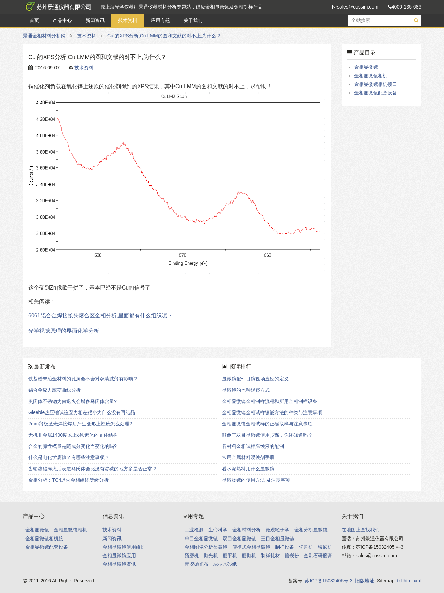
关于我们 (193, 20)
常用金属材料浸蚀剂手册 (248, 457)
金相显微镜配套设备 (375, 92)
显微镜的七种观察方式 (246, 390)
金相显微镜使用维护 (123, 547)
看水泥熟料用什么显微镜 (248, 468)
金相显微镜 (366, 67)
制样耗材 (270, 555)
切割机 (306, 547)
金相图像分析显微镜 (206, 547)
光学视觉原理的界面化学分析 (63, 331)
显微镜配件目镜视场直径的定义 (255, 378)
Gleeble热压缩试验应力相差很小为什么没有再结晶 (81, 412)
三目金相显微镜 (277, 538)
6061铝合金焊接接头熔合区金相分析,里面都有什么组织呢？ (100, 315)
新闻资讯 (95, 20)
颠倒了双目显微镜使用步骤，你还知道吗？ (267, 435)
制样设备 (284, 547)
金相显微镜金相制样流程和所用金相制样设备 (269, 401)
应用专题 (160, 20)
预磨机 (192, 555)
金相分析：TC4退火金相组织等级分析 (68, 480)
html (407, 580)
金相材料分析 (246, 529)
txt (399, 580)
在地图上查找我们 (361, 529)
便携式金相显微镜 (251, 547)
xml (417, 580)
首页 (34, 20)
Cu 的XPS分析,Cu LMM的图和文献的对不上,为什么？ (164, 35)
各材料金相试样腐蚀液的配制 (253, 446)
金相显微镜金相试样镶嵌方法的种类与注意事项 (272, 412)
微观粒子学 (277, 529)
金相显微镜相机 (370, 75)
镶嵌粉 (292, 555)
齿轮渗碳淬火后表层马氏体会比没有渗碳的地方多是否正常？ (92, 468)
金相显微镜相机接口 (375, 84)
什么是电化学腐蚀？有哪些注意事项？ (68, 457)
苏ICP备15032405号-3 (328, 580)
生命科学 (217, 529)
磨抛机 (249, 555)
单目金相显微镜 (201, 538)
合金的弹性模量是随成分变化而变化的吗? (72, 446)
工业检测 (194, 529)
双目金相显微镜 (239, 538)
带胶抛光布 (196, 564)
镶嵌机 (325, 547)
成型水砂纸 (225, 564)
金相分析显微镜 (311, 529)
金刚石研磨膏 (318, 555)
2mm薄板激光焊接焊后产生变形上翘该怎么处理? (80, 423)
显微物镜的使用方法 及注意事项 (256, 480)
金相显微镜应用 (119, 555)
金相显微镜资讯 (119, 564)
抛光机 (211, 555)
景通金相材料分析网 (57, 7)
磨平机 (230, 555)
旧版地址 (364, 580)
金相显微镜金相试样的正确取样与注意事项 (267, 423)
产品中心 (62, 20)
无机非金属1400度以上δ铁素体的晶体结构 (73, 435)
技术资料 (127, 20)
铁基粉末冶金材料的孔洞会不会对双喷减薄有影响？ (83, 378)
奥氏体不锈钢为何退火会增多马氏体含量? (72, 401)
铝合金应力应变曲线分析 (54, 390)
